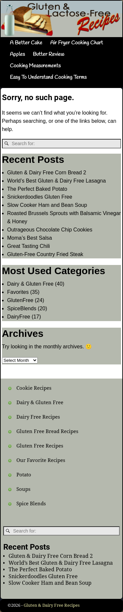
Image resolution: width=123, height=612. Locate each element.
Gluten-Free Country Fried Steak (45, 254)
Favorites (18, 292)
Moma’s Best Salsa (29, 238)
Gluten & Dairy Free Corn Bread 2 (46, 172)
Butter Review (48, 54)
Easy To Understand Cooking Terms (48, 77)
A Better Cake (26, 42)
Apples (17, 54)
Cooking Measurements (35, 65)
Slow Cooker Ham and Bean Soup (47, 205)
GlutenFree (20, 300)
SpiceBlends (21, 308)
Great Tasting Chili (28, 246)
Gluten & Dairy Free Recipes (52, 605)
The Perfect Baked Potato (37, 189)
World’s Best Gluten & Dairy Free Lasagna (56, 181)
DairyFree (18, 316)
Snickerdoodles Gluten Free (39, 197)
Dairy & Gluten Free (30, 284)
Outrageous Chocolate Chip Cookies (49, 229)
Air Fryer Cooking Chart (76, 42)
